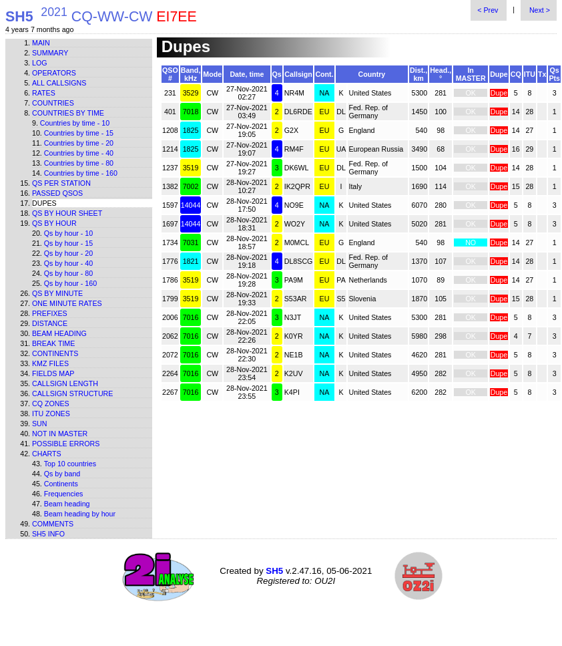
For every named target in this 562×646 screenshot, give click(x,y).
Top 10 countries (70, 464)
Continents (55, 353)
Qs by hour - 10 (68, 233)
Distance (49, 323)
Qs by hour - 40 (68, 263)
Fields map (53, 373)
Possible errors (65, 444)
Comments (52, 524)
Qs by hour (54, 223)
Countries (53, 103)
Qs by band (62, 474)
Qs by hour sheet (67, 213)
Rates (43, 93)
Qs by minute (57, 293)
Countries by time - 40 (78, 153)
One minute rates (67, 303)
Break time (53, 343)
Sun (39, 424)
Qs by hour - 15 (68, 243)
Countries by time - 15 (78, 133)
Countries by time (68, 113)
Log (39, 63)
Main (41, 43)
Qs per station (61, 183)
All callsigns (59, 83)
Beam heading (59, 333)
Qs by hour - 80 (68, 273)
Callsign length (65, 383)
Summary (50, 53)
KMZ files (50, 363)
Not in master (59, 434)
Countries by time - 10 (74, 123)
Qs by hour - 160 (70, 283)
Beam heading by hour (79, 514)
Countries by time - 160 (80, 173)
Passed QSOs (57, 193)
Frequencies (63, 494)
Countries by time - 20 (78, 143)
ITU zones (51, 414)
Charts (46, 454)
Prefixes (49, 313)
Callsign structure (72, 393)
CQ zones (50, 403)
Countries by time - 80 (78, 163)
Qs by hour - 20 (68, 253)
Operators (54, 73)
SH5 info (48, 534)
